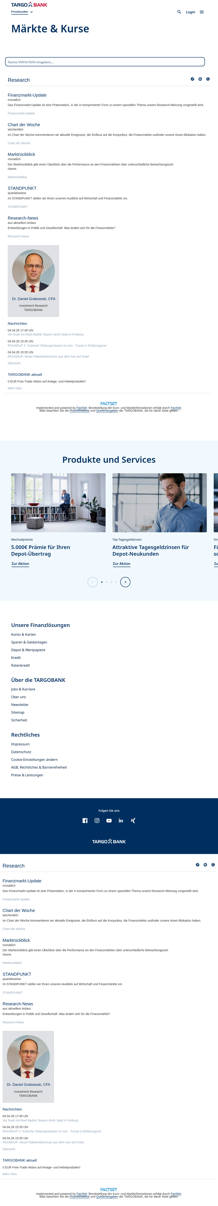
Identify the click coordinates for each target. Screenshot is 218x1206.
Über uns (18, 697)
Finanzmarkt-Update (21, 113)
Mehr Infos (15, 388)
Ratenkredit (20, 665)
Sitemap (17, 712)
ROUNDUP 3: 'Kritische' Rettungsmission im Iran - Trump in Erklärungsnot (57, 345)
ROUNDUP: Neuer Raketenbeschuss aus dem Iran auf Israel (48, 356)
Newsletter (20, 704)
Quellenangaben (107, 410)
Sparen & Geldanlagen (29, 642)
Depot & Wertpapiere (28, 650)
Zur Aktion (20, 563)
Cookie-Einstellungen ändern (34, 759)
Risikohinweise (80, 410)
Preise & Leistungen (27, 775)
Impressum (20, 744)
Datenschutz (21, 751)
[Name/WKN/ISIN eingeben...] (105, 61)
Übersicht (14, 363)
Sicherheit (19, 720)
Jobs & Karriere (23, 689)
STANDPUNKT (18, 206)
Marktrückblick (17, 177)
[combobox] (105, 61)
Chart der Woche (19, 143)
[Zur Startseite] (29, 4)
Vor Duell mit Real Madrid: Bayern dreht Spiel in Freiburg (45, 334)
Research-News (18, 236)
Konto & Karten (23, 634)
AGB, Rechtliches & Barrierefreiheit (39, 767)
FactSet (82, 408)
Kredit (16, 657)
